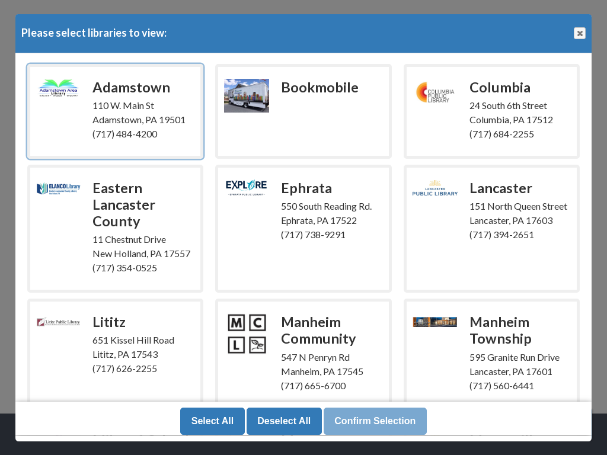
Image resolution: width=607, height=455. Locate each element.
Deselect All (284, 421)
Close (579, 33)
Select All (212, 421)
